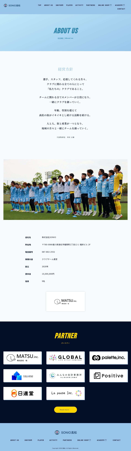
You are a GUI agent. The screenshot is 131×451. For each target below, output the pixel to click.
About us (48, 5)
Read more (65, 410)
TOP (39, 5)
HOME (61, 38)
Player (69, 5)
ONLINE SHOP (105, 5)
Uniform (59, 5)
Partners (90, 5)
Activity (79, 5)
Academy (120, 5)
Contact (121, 9)
